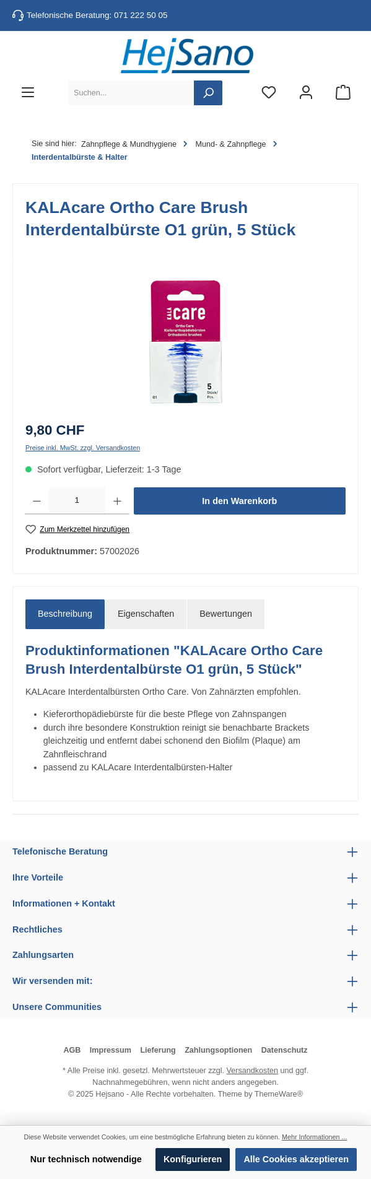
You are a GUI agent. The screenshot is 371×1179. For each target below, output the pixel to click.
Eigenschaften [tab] (146, 614)
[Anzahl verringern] (37, 501)
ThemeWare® (279, 1094)
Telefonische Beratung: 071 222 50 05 (97, 15)
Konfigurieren (193, 1159)
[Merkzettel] (268, 93)
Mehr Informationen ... (314, 1137)
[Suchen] (208, 92)
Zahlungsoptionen (218, 1050)
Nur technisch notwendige (86, 1159)
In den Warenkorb (239, 501)
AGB (72, 1050)
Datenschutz (284, 1050)
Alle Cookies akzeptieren (296, 1159)
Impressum (110, 1050)
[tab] (65, 614)
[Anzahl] (77, 501)
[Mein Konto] (305, 93)
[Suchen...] (131, 92)
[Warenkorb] (343, 93)
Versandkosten (252, 1070)
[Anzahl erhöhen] (117, 501)
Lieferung (157, 1050)
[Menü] (27, 93)
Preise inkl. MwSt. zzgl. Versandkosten (82, 447)
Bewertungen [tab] (225, 614)
